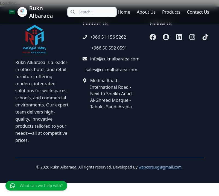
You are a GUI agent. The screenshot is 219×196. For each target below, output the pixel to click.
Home (124, 12)
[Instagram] (192, 37)
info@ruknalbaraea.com (114, 59)
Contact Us (198, 12)
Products (171, 12)
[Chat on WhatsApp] (36, 186)
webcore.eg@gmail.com (160, 167)
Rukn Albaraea (41, 11)
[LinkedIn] (179, 37)
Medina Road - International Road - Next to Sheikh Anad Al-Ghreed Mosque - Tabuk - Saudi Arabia (111, 94)
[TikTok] (205, 37)
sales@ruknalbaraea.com (112, 70)
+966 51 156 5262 (108, 37)
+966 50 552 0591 (109, 48)
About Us (146, 12)
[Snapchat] (166, 37)
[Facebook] (153, 37)
